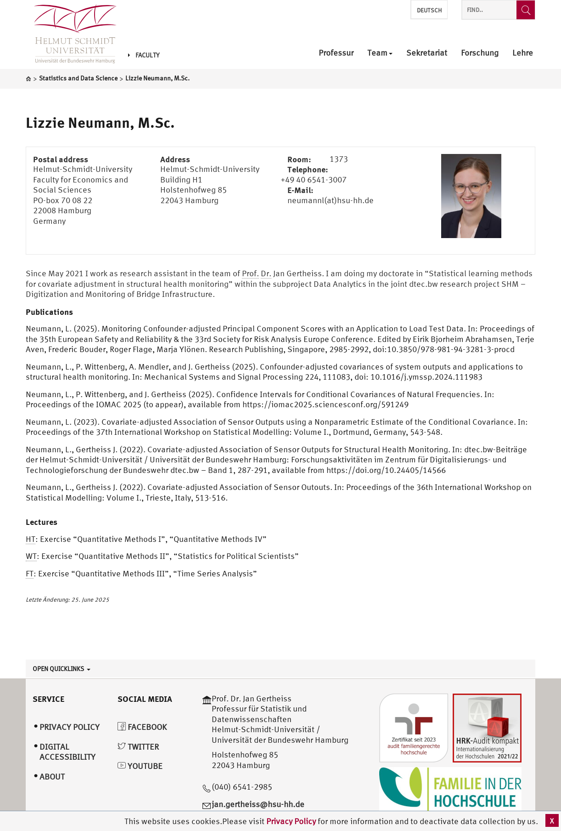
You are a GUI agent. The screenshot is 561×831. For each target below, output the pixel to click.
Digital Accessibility (67, 752)
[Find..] (525, 9)
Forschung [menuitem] (480, 53)
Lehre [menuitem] (522, 53)
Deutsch (429, 10)
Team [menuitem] (380, 53)
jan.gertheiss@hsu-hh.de (258, 804)
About (52, 776)
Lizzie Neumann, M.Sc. (100, 122)
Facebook (142, 727)
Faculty (143, 55)
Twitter (138, 746)
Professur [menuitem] (336, 53)
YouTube (140, 766)
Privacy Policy (292, 821)
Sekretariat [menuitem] (426, 53)
